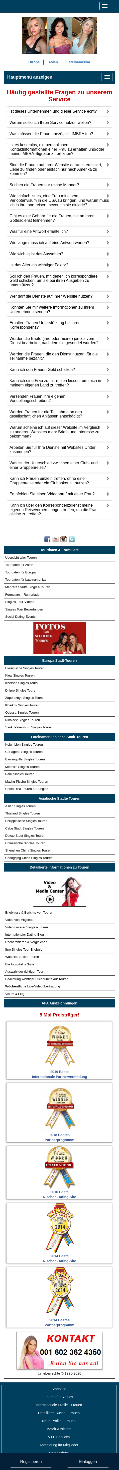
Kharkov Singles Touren (22, 705)
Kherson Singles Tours (21, 683)
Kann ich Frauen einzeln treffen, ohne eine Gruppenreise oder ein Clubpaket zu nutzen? (49, 481)
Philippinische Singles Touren (26, 821)
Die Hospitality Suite (19, 964)
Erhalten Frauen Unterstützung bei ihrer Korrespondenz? (44, 325)
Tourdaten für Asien (19, 565)
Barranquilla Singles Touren (25, 759)
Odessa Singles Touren (22, 713)
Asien (53, 62)
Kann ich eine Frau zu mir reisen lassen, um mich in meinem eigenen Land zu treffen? (55, 383)
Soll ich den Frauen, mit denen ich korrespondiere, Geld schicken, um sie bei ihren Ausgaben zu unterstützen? (54, 280)
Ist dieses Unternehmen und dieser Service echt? (53, 111)
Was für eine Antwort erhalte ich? (38, 232)
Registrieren (31, 1461)
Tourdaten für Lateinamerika (25, 580)
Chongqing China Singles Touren (29, 858)
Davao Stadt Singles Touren (25, 835)
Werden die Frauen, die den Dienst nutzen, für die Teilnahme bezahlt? (53, 356)
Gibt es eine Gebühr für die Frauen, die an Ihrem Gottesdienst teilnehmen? (52, 218)
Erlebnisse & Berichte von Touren (29, 912)
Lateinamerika (78, 62)
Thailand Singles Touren (22, 813)
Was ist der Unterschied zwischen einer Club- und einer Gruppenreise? (53, 465)
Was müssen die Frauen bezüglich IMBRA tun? (51, 134)
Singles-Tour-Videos (19, 602)
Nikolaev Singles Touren (22, 720)
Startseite (58, 1389)
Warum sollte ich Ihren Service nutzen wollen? (50, 122)
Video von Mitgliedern (20, 920)
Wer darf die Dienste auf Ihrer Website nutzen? (51, 296)
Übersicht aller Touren (21, 557)
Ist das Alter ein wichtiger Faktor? (38, 265)
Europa (34, 62)
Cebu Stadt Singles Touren (24, 828)
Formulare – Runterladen (23, 594)
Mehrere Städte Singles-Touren (27, 587)
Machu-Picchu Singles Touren (26, 781)
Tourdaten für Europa (20, 572)
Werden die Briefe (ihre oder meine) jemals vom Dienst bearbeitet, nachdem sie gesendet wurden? (54, 340)
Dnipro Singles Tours (20, 690)
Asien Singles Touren (20, 806)
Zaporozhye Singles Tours (24, 698)
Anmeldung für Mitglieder (58, 1445)
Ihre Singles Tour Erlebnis (23, 949)
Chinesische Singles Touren (25, 843)
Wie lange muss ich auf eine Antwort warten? (49, 243)
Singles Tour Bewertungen (24, 609)
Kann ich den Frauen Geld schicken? (42, 369)
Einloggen (88, 1461)
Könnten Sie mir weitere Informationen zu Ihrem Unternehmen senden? (51, 309)
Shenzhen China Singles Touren (28, 851)
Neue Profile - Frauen (59, 1421)
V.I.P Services (59, 1437)
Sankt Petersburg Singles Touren (29, 727)
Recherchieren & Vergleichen (26, 942)
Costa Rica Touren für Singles (26, 789)
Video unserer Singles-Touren (26, 927)
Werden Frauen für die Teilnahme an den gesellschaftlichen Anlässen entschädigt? (45, 414)
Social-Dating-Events (20, 617)
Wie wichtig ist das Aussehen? (36, 254)
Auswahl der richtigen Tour (24, 972)
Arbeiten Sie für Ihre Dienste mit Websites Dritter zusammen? (52, 449)
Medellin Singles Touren (22, 767)
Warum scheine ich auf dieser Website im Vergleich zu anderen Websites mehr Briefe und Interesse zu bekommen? (54, 431)
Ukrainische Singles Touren (24, 668)
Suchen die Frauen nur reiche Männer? (44, 185)
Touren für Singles (59, 1397)
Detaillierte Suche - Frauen (59, 1413)
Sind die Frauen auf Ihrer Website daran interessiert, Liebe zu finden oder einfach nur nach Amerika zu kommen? (55, 169)
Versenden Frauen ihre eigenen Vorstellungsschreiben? (37, 398)
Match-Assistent (58, 1429)
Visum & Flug (14, 994)
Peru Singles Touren (19, 774)
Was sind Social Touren (22, 957)
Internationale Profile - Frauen (59, 1405)
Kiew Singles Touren (20, 676)
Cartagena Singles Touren (24, 752)
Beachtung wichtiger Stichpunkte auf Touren (36, 979)
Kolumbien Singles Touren (24, 744)
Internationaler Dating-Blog (24, 935)
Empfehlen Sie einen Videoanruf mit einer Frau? (52, 494)
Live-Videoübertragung (32, 986)
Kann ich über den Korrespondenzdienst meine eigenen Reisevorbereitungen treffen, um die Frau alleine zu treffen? (53, 509)
